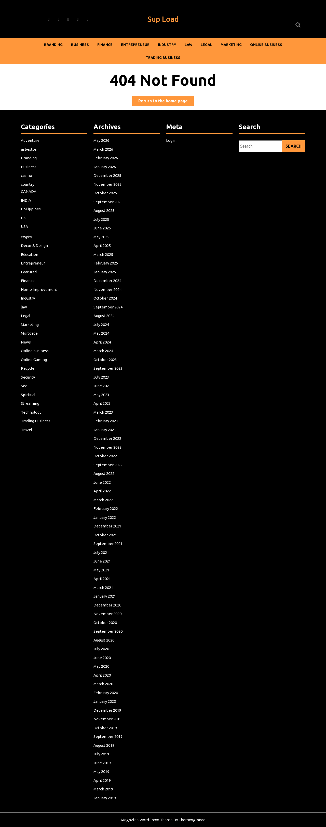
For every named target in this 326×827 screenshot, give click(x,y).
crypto (27, 242)
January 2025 (105, 276)
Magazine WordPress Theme (146, 819)
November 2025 (107, 191)
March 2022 (103, 499)
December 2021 (107, 524)
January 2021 (105, 593)
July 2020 (102, 644)
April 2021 (102, 576)
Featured (29, 276)
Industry (167, 45)
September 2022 (108, 465)
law (188, 45)
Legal (206, 45)
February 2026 (106, 165)
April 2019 (102, 773)
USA (25, 232)
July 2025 (102, 225)
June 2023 (102, 387)
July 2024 (102, 328)
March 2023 (103, 413)
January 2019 (105, 790)
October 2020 (105, 619)
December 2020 (107, 601)
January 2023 (105, 430)
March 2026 (103, 156)
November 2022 (107, 447)
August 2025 (104, 216)
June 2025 (102, 233)
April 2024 (102, 345)
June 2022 (102, 482)
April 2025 (102, 251)
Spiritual (29, 396)
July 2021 (102, 550)
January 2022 (105, 516)
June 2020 (102, 653)
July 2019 (102, 747)
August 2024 (104, 319)
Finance (105, 45)
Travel (27, 430)
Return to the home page (166, 102)
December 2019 (107, 704)
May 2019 (102, 764)
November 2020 (107, 610)
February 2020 (106, 687)
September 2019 (108, 730)
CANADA (29, 198)
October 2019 (105, 721)
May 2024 (102, 336)
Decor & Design (35, 251)
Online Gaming (34, 362)
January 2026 (105, 174)
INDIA (27, 206)
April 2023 (102, 405)
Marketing (231, 45)
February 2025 (106, 268)
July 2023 (102, 379)
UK (24, 224)
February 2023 (106, 422)
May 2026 (102, 148)
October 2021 (105, 533)
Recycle (28, 370)
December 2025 (107, 182)
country (28, 191)
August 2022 (104, 473)
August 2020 (104, 636)
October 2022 (105, 456)
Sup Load (163, 19)
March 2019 (103, 781)
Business (80, 45)
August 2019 (104, 738)
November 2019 (107, 713)
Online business (266, 45)
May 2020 (102, 661)
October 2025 (105, 199)
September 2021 (108, 542)
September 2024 (108, 310)
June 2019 (102, 756)
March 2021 (103, 584)
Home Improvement (39, 293)
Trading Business (163, 58)
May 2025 (102, 242)
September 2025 (108, 208)
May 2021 (102, 567)
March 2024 (103, 353)
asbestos (29, 156)
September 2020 (108, 627)
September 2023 (108, 370)
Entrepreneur (135, 45)
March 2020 (103, 679)
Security (28, 379)
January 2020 (105, 696)
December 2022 (107, 439)
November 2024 (107, 293)
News (26, 345)
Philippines (31, 215)
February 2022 (106, 507)
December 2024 (107, 285)
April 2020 (102, 670)
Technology (32, 413)
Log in (172, 148)
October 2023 (105, 362)
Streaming (30, 405)
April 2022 (102, 490)
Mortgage (30, 336)
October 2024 (105, 302)
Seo (25, 387)
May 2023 (102, 396)
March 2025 (103, 259)
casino (27, 182)
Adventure (31, 148)
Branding (53, 45)
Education (30, 259)
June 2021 (102, 559)
